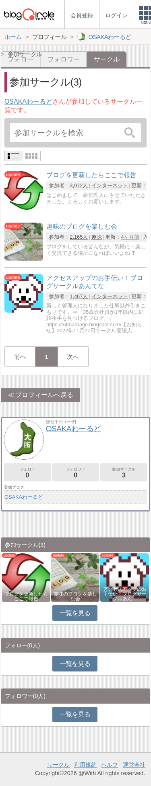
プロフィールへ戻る (44, 394)
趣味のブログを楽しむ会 (75, 596)
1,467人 (79, 296)
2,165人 (79, 237)
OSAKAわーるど (28, 101)
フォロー (27, 473)
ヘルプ (109, 764)
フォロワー (64, 59)
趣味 (96, 237)
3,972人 (79, 185)
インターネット (109, 185)
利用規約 (85, 764)
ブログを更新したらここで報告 (26, 596)
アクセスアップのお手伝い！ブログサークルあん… (125, 594)
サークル (58, 764)
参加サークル (123, 473)
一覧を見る (75, 613)
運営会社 (134, 764)
